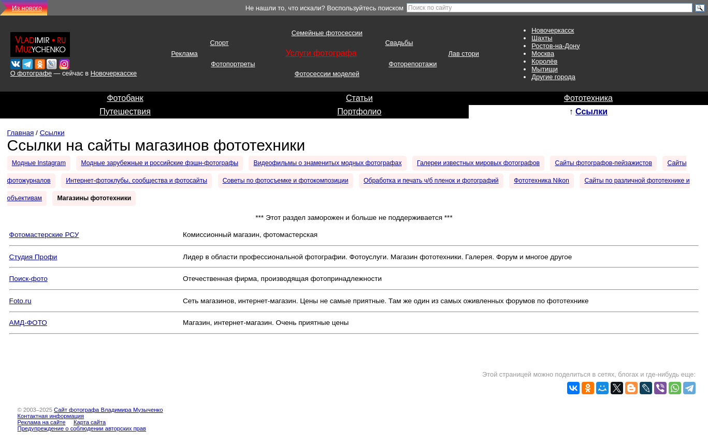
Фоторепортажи (412, 64)
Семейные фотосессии (327, 33)
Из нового (27, 8)
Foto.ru (20, 301)
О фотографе (31, 73)
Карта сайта (90, 422)
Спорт (219, 43)
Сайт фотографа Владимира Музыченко (108, 410)
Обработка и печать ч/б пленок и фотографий (431, 180)
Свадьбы (399, 43)
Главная (20, 133)
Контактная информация (51, 416)
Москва (542, 53)
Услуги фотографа (320, 53)
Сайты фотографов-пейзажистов (603, 163)
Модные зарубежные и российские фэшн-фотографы (159, 163)
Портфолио (359, 111)
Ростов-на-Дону (555, 46)
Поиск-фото (28, 279)
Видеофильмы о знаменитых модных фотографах (328, 163)
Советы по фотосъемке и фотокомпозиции (286, 180)
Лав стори (463, 53)
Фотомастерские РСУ (44, 235)
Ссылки (591, 111)
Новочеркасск (552, 30)
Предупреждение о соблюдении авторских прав (82, 428)
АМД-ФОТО (28, 322)
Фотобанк (125, 98)
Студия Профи (33, 257)
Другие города (553, 77)
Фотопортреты (233, 64)
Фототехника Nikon (541, 180)
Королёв (544, 61)
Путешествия (125, 111)
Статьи (359, 98)
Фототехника (588, 98)
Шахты (541, 38)
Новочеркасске (114, 73)
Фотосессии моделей (327, 74)
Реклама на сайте (42, 422)
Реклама (184, 53)
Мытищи (544, 69)
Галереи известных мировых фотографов (478, 163)
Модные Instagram (39, 163)
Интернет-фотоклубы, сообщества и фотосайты (136, 180)
